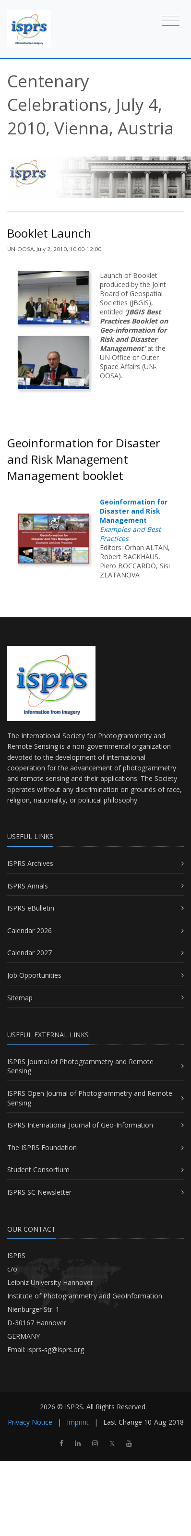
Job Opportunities (34, 975)
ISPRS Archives (30, 863)
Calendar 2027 (29, 952)
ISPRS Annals (27, 885)
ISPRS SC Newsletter (39, 1192)
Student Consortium (38, 1169)
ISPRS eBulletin (30, 907)
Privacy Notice (30, 1422)
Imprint (78, 1422)
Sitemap (20, 997)
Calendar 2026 (29, 930)
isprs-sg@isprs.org (55, 1349)
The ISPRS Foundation (42, 1147)
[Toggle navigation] (170, 20)
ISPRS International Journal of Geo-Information (80, 1124)
